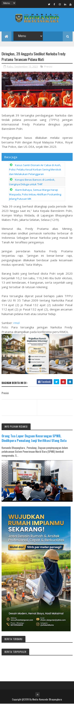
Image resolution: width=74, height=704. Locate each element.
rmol (16, 323)
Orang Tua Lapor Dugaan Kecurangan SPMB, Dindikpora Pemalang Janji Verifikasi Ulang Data (34, 438)
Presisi (48, 66)
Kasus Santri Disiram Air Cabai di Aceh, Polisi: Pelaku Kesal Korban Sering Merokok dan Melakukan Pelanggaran (35, 169)
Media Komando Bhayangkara (47, 699)
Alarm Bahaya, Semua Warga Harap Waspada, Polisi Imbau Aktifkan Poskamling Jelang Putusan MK (35, 194)
